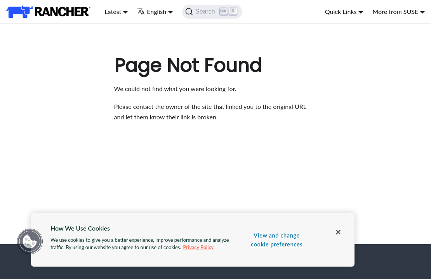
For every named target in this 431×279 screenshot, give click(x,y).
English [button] (151, 11)
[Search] (212, 12)
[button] (29, 241)
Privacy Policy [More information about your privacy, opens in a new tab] (198, 247)
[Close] (338, 232)
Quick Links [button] (341, 11)
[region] (193, 240)
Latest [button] (112, 11)
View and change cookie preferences (276, 240)
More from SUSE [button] (395, 11)
